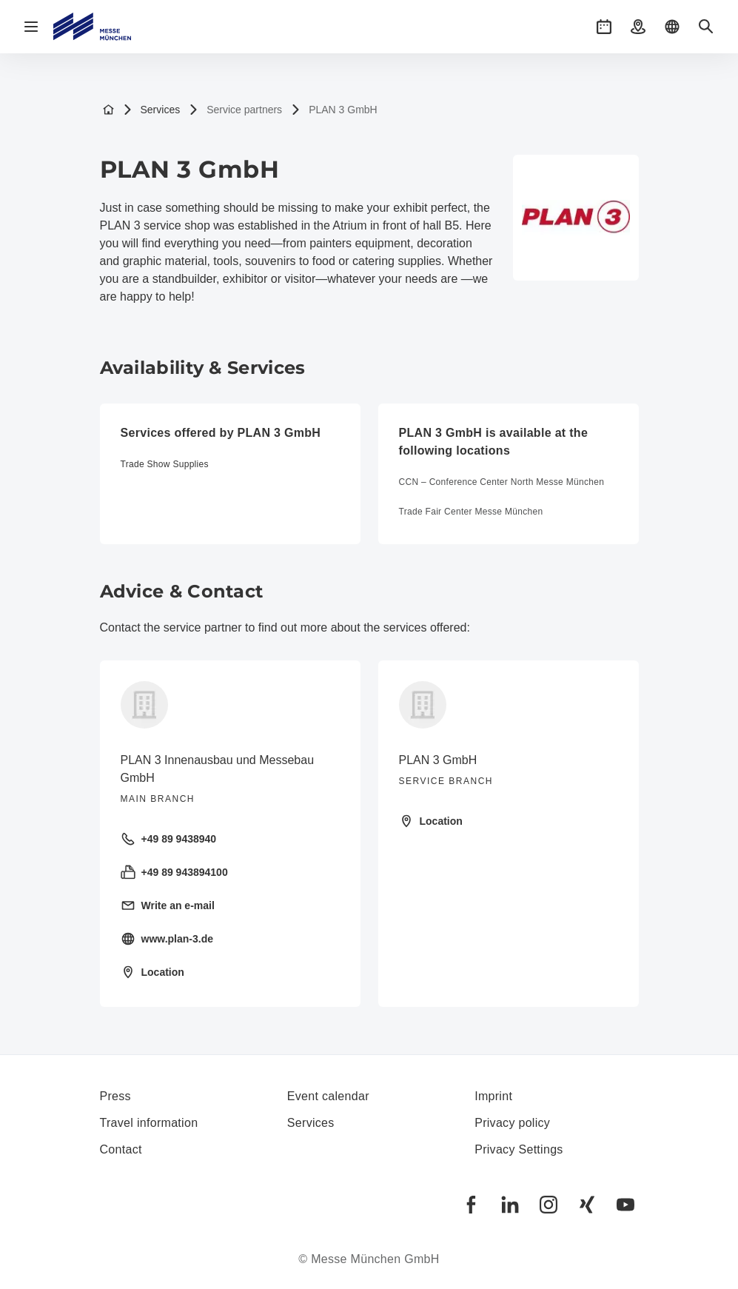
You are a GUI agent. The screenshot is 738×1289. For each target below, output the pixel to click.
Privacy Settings (518, 1149)
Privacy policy (512, 1122)
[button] (604, 26)
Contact (121, 1149)
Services (152, 110)
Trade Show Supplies (165, 464)
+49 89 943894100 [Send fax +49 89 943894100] (174, 872)
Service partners (235, 110)
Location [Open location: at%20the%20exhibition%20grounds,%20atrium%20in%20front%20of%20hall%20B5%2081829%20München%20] (431, 821)
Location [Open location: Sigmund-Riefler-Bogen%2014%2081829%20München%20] (152, 972)
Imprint (493, 1096)
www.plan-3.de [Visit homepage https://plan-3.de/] (167, 938)
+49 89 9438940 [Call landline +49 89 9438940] (169, 838)
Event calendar (328, 1096)
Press (115, 1096)
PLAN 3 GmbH (334, 110)
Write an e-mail (168, 905)
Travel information (149, 1122)
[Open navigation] (31, 26)
